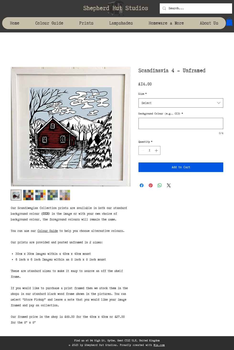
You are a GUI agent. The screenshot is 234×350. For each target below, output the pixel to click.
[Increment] (157, 150)
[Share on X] (169, 185)
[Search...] (195, 8)
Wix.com (159, 345)
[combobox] (180, 103)
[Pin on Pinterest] (151, 185)
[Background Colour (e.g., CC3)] (181, 123)
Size (142, 93)
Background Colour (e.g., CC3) (160, 113)
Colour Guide (47, 231)
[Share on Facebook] (141, 185)
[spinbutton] (149, 150)
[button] (229, 22)
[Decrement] (142, 150)
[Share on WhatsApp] (160, 185)
